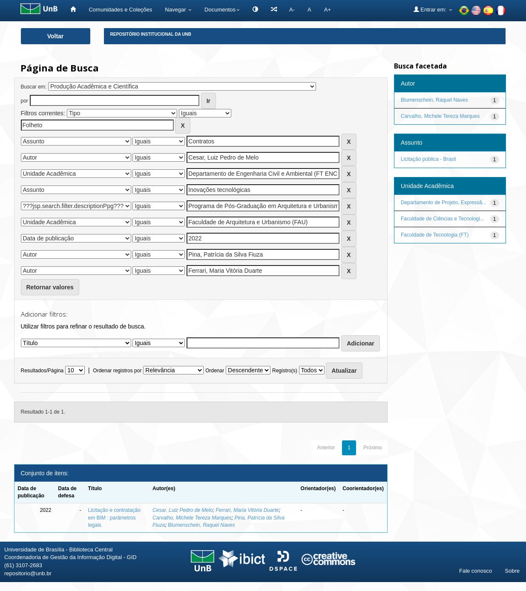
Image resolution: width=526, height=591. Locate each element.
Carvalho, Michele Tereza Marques (192, 518)
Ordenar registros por (117, 371)
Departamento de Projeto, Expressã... (443, 203)
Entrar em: (433, 9)
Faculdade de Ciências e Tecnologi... (442, 219)
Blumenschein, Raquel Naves (201, 525)
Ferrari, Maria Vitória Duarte (247, 510)
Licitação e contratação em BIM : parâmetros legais (114, 517)
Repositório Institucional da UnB (151, 34)
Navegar (178, 9)
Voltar (55, 36)
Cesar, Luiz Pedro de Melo (182, 510)
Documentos (222, 9)
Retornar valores (50, 287)
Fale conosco (475, 571)
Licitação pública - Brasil (428, 159)
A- (292, 9)
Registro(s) (284, 371)
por (24, 101)
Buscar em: (34, 87)
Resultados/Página (42, 371)
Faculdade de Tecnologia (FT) (435, 235)
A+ (327, 9)
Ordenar (214, 371)
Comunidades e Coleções (120, 9)
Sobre (512, 571)
